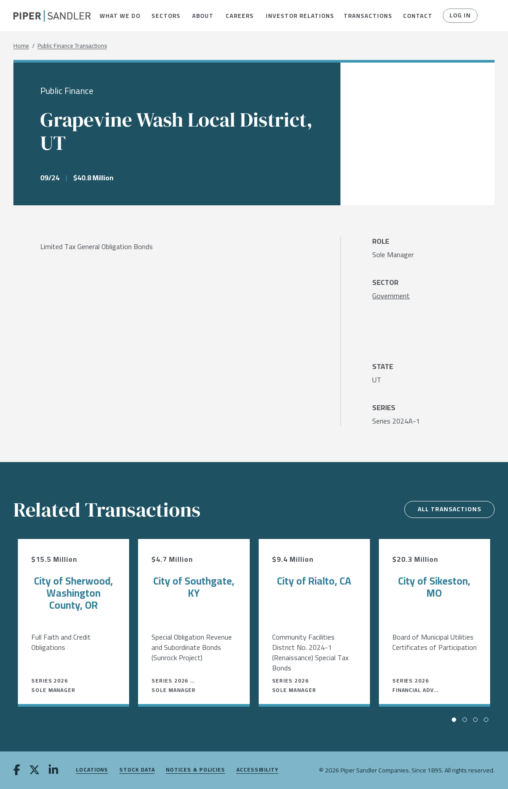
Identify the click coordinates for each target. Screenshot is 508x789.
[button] (119, 15)
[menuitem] (119, 15)
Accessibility (257, 770)
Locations (92, 770)
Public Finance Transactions (72, 45)
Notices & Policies (195, 770)
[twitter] (34, 770)
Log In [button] (460, 15)
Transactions (367, 15)
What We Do (119, 15)
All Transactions (448, 509)
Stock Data (137, 770)
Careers (239, 15)
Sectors (165, 15)
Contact (417, 15)
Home (21, 45)
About (202, 15)
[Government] (391, 295)
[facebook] (16, 770)
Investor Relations (298, 15)
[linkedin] (53, 770)
